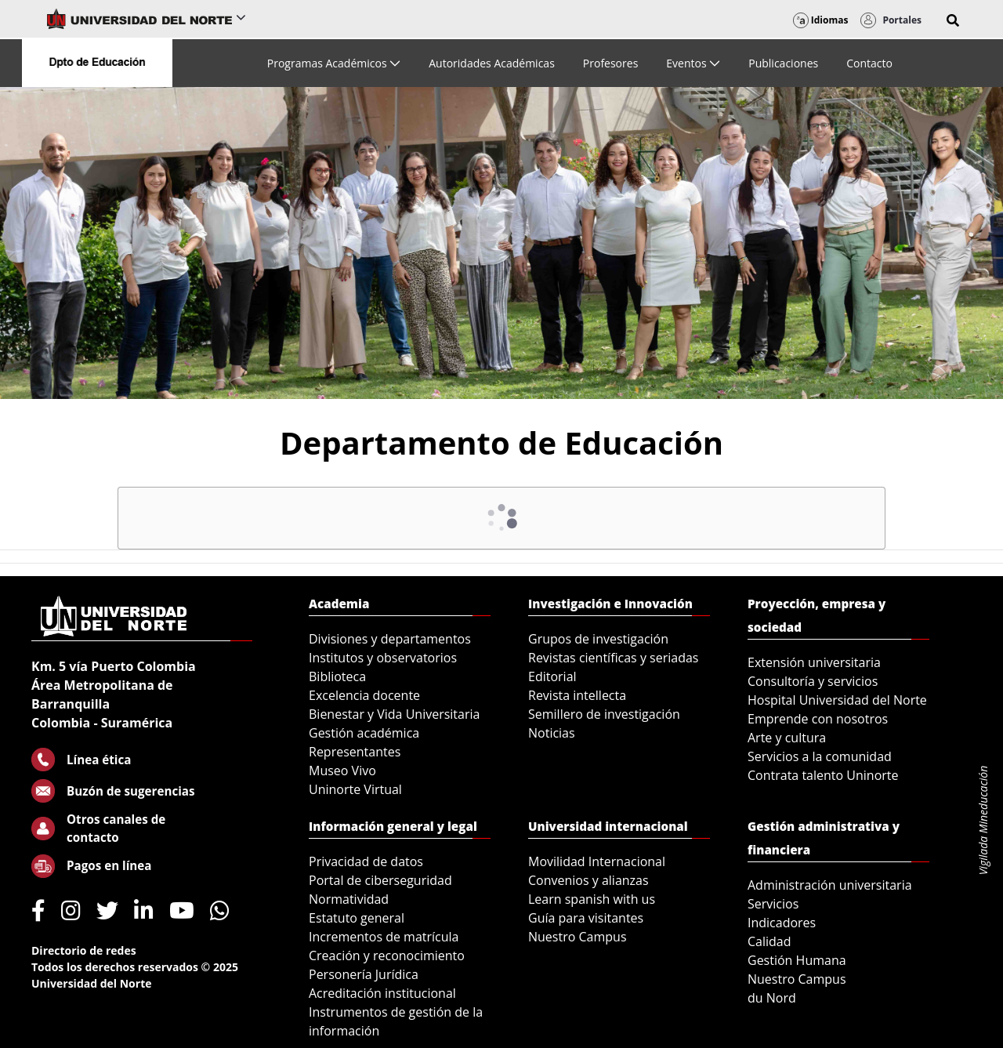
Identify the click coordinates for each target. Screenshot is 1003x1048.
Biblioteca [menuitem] (337, 676)
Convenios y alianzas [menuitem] (588, 880)
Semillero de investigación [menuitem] (604, 714)
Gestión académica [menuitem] (364, 733)
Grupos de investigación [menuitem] (598, 638)
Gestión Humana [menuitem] (797, 960)
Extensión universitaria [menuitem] (814, 662)
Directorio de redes (83, 950)
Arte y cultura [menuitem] (787, 737)
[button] (953, 20)
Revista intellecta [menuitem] (577, 695)
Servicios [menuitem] (773, 903)
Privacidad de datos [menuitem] (366, 861)
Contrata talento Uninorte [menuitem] (823, 775)
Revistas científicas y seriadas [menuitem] (613, 657)
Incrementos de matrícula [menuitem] (384, 936)
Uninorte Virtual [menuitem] (355, 789)
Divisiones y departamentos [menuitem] (390, 638)
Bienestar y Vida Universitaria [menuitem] (394, 714)
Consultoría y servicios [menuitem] (813, 681)
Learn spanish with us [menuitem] (591, 899)
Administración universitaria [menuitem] (830, 885)
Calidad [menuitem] (769, 941)
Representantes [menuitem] (354, 751)
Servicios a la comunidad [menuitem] (820, 756)
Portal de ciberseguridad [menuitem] (380, 880)
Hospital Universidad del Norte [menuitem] (837, 700)
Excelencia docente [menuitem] (364, 695)
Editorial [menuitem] (552, 676)
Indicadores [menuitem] (782, 922)
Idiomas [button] (821, 20)
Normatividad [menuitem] (349, 899)
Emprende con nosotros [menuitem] (818, 718)
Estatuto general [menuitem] (356, 918)
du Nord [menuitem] (772, 997)
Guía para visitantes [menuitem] (585, 918)
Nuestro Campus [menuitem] (577, 936)
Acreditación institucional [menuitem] (382, 993)
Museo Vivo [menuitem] (342, 770)
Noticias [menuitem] (551, 733)
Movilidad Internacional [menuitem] (596, 861)
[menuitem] (334, 63)
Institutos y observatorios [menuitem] (383, 657)
